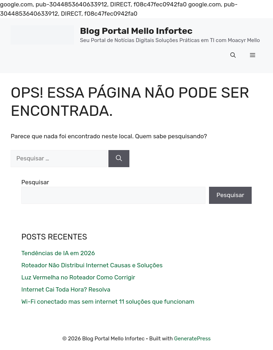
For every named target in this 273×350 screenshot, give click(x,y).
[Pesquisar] (118, 158)
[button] (233, 55)
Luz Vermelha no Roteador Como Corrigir (78, 277)
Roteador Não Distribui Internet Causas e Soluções (91, 265)
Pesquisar (35, 182)
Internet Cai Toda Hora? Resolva (65, 289)
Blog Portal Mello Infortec (136, 31)
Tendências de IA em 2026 (58, 253)
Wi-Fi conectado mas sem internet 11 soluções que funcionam (107, 301)
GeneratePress (192, 338)
